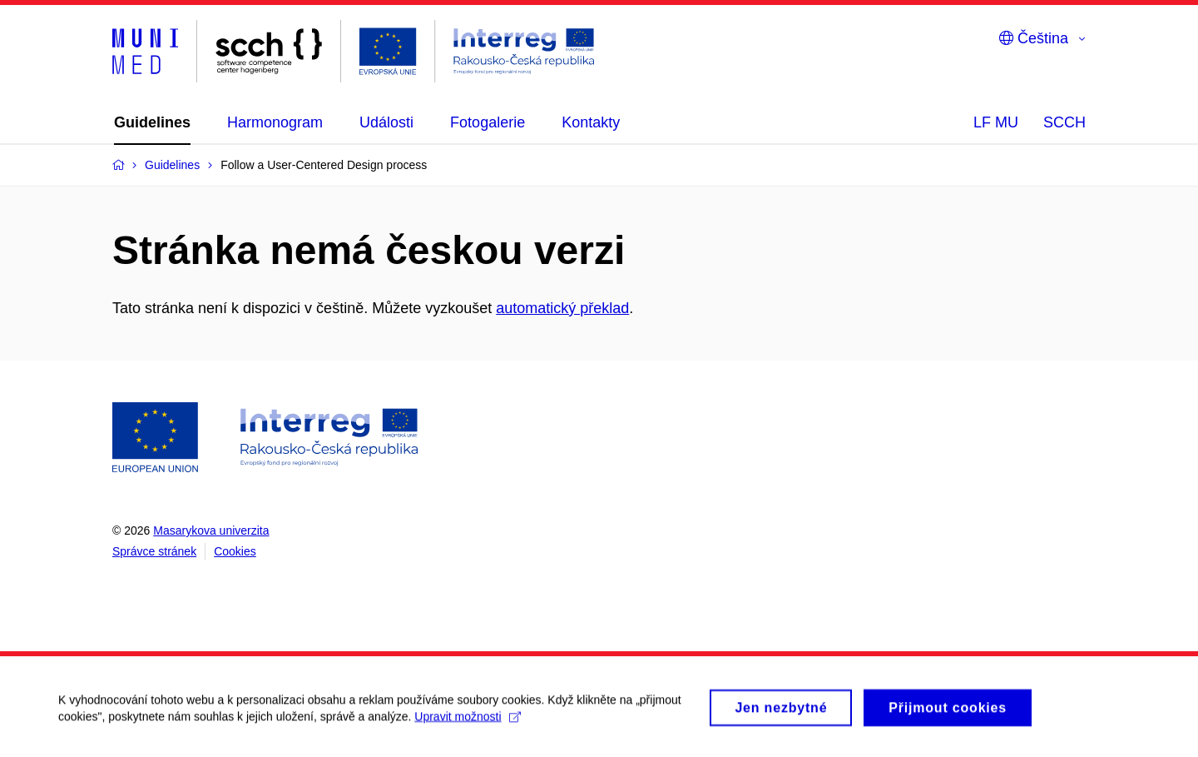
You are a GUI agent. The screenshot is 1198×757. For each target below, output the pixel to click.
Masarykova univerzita (211, 530)
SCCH (1064, 122)
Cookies (235, 551)
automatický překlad (562, 308)
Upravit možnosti (467, 723)
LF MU (995, 122)
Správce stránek (154, 551)
